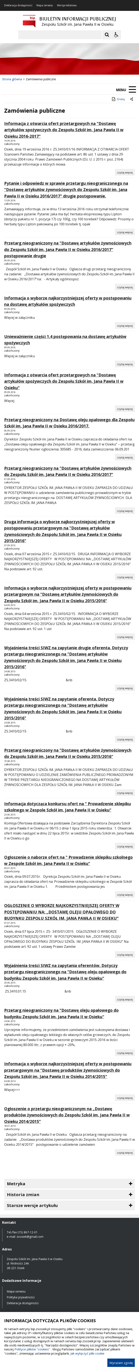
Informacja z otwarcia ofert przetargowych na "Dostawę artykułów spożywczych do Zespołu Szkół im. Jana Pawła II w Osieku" (63, 381)
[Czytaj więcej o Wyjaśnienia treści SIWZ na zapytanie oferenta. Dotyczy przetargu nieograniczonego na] (125, 739)
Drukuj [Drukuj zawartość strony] (118, 99)
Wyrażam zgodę (121, 1363)
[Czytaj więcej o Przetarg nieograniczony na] (125, 287)
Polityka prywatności (21, 1297)
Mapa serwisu (44, 5)
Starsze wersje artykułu (32, 1205)
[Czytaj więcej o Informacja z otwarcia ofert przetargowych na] (125, 172)
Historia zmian (23, 1194)
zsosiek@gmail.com (30, 1237)
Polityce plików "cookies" (32, 1349)
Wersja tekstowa (67, 5)
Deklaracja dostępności (18, 5)
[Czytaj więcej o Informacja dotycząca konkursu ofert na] (125, 846)
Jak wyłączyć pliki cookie (87, 1353)
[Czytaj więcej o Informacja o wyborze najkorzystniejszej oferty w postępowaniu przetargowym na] (125, 636)
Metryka (16, 1184)
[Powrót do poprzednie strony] (132, 99)
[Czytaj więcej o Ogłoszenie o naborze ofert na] (125, 894)
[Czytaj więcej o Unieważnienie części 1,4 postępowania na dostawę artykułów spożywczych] (125, 364)
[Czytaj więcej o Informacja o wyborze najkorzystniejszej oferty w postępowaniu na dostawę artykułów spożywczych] (125, 325)
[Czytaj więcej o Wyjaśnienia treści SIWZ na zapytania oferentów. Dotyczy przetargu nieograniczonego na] (125, 999)
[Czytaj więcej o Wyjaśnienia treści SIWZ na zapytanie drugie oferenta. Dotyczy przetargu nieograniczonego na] (125, 688)
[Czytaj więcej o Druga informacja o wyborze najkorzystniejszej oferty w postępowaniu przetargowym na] (125, 577)
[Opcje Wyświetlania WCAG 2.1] (116, 34)
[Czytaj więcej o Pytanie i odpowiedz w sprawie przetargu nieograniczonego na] (125, 232)
